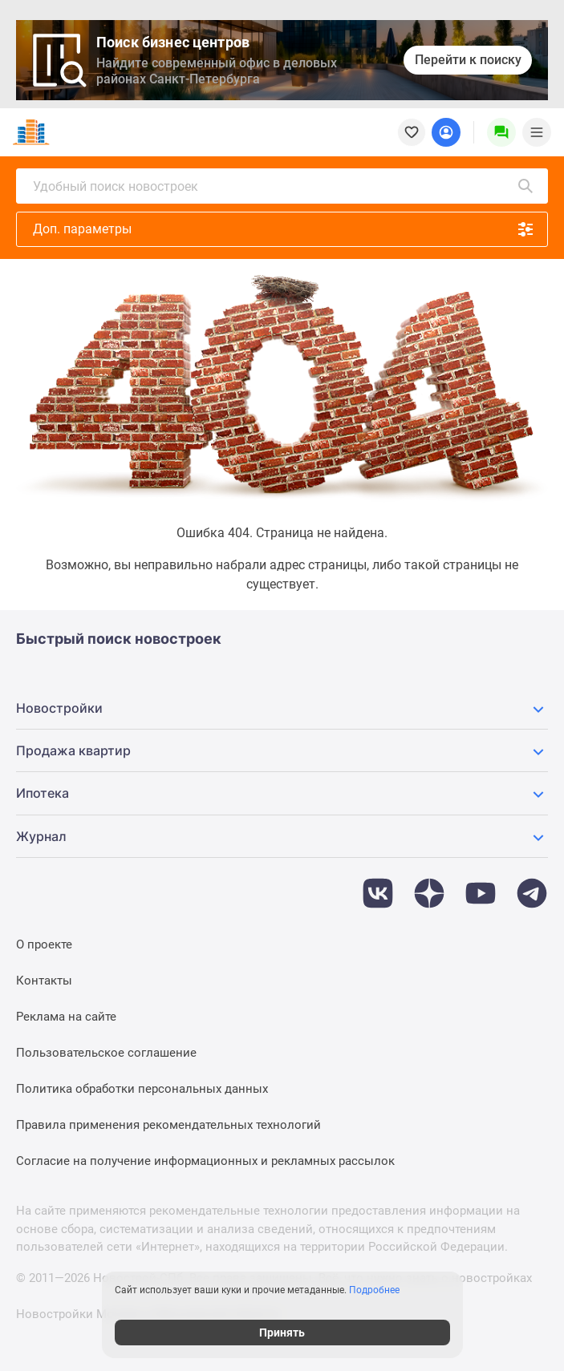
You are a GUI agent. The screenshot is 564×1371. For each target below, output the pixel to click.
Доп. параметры (284, 229)
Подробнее (374, 1290)
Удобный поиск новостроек (284, 186)
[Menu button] (501, 132)
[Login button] (446, 132)
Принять (282, 1332)
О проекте (44, 944)
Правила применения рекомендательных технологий (168, 1125)
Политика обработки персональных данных (142, 1089)
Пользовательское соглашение (106, 1052)
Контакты (44, 980)
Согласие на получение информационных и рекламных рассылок (205, 1161)
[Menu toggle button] (536, 132)
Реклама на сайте (66, 1016)
